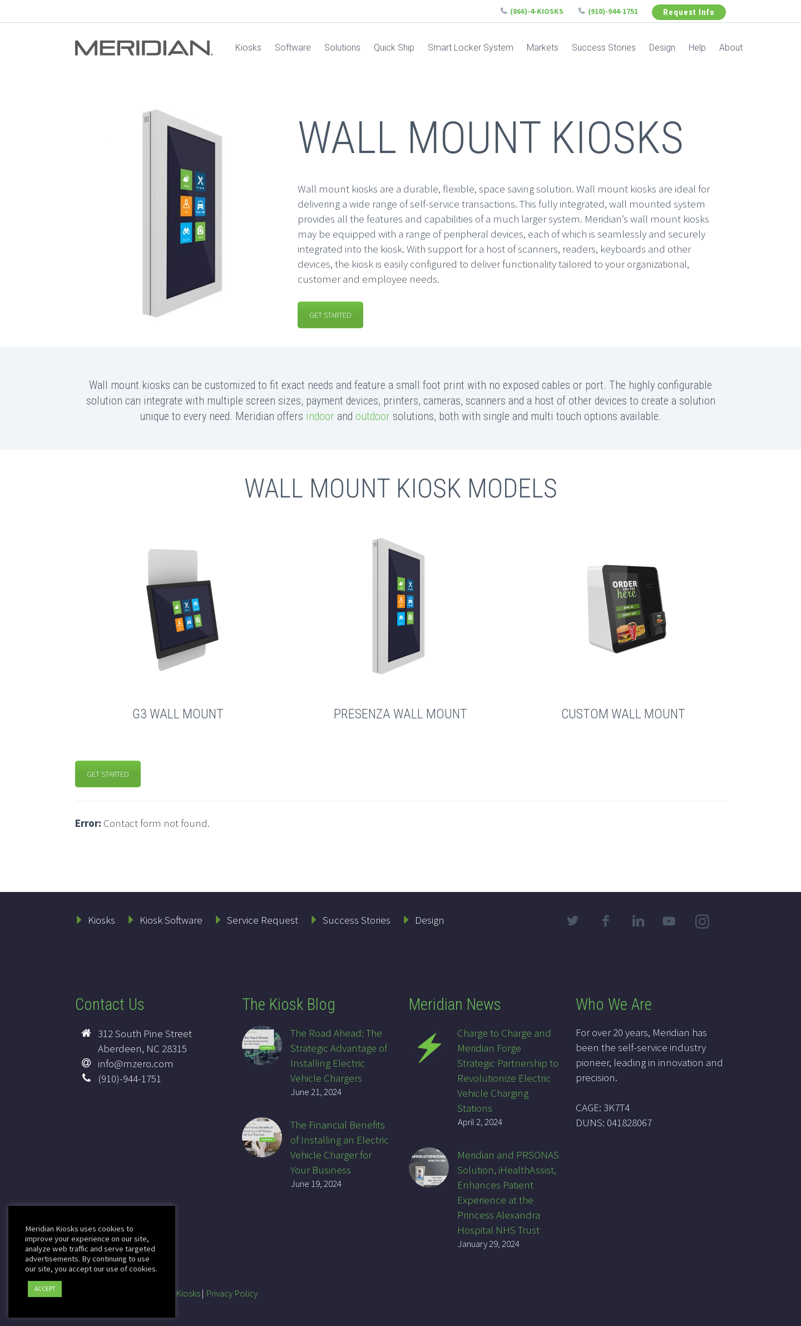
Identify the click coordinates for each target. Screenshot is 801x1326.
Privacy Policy (232, 1293)
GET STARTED (330, 315)
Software (293, 47)
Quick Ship (394, 47)
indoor (320, 416)
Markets (542, 47)
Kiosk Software (171, 919)
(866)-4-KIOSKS (536, 11)
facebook (605, 921)
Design (662, 47)
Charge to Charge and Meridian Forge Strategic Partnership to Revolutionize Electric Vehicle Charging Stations (507, 1070)
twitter (572, 921)
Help (697, 47)
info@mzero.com (136, 1063)
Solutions (342, 47)
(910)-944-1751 (613, 11)
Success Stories (604, 47)
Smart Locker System (470, 47)
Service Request (262, 919)
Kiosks (248, 47)
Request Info (689, 12)
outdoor (372, 416)
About (731, 47)
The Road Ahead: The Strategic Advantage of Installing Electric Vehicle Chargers (338, 1055)
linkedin (638, 921)
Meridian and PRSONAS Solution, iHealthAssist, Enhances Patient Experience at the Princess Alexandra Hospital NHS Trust (508, 1192)
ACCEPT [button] (44, 1289)
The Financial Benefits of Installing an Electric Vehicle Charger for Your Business (339, 1147)
